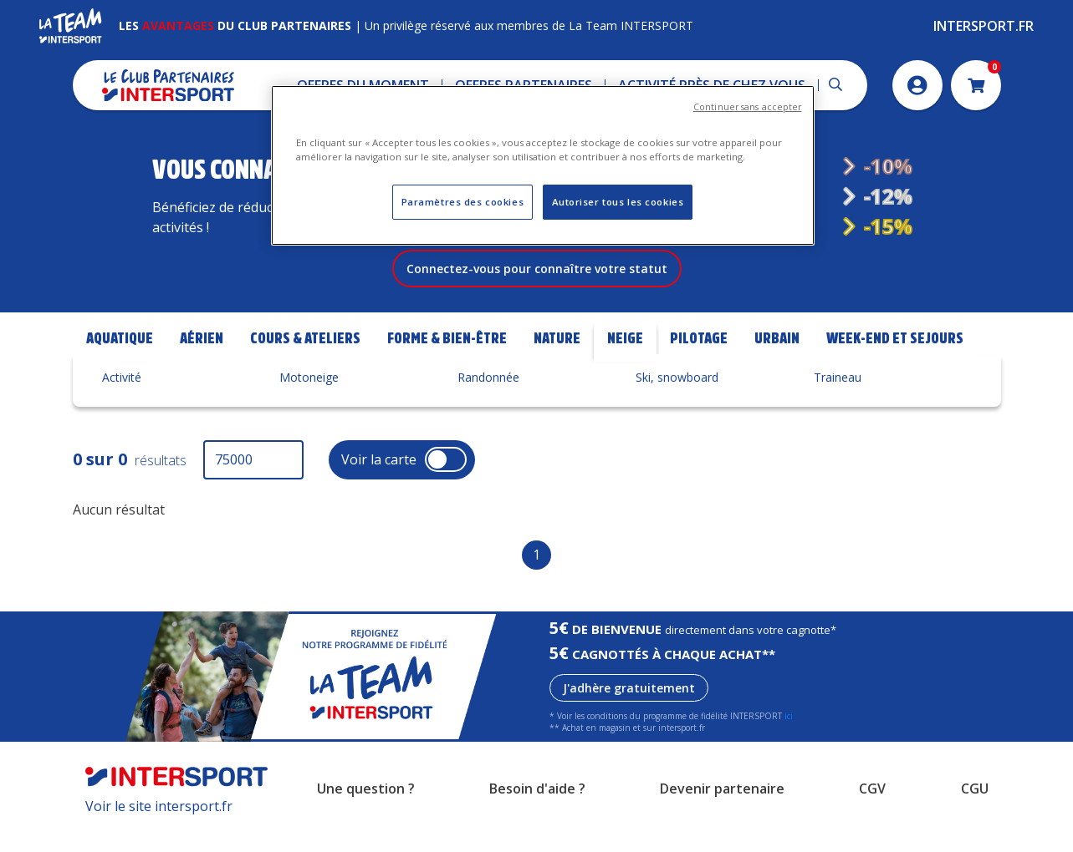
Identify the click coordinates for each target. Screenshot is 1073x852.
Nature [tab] (557, 361)
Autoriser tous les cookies (618, 201)
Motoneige (309, 400)
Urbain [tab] (777, 361)
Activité (121, 400)
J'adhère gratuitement (629, 711)
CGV (872, 813)
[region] (543, 165)
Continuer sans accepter (747, 107)
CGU (975, 813)
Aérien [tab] (201, 361)
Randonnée (488, 400)
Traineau (837, 400)
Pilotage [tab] (699, 361)
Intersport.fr (983, 26)
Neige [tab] (625, 361)
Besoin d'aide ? (537, 813)
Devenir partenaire (722, 813)
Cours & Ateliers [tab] (305, 361)
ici (788, 739)
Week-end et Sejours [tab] (894, 361)
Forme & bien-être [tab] (447, 361)
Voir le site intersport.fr (158, 829)
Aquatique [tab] (119, 361)
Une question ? (366, 813)
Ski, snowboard (677, 400)
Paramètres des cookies (462, 201)
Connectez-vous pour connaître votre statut (536, 292)
